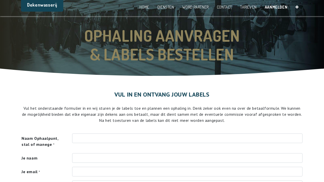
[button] (296, 8)
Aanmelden (275, 7)
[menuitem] (144, 8)
